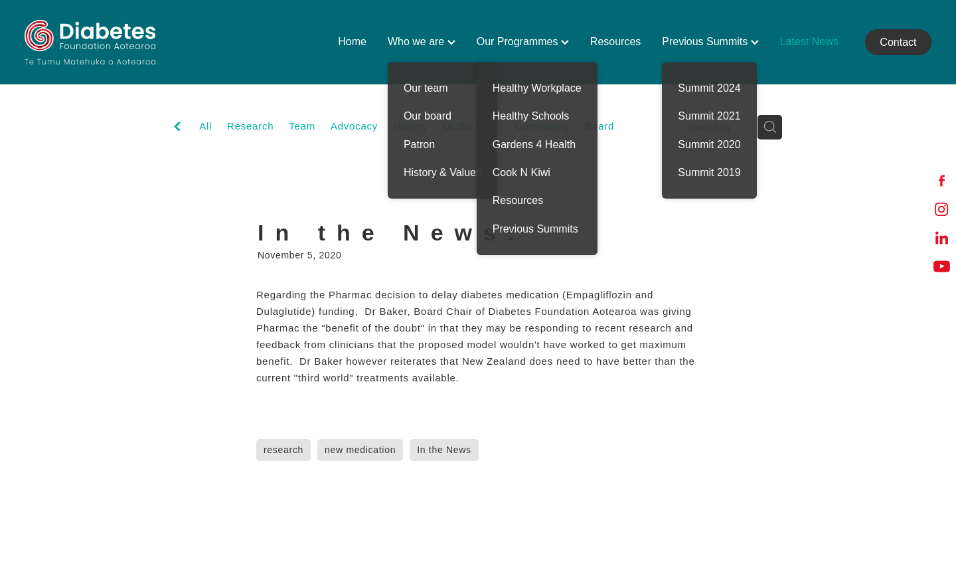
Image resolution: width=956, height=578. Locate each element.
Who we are (421, 41)
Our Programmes (523, 41)
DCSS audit (471, 126)
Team (302, 126)
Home (352, 41)
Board (599, 126)
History (410, 126)
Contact (898, 42)
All (205, 126)
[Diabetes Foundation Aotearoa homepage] (115, 42)
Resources (615, 41)
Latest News (809, 41)
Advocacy (354, 126)
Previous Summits (710, 41)
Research (250, 126)
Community (542, 126)
